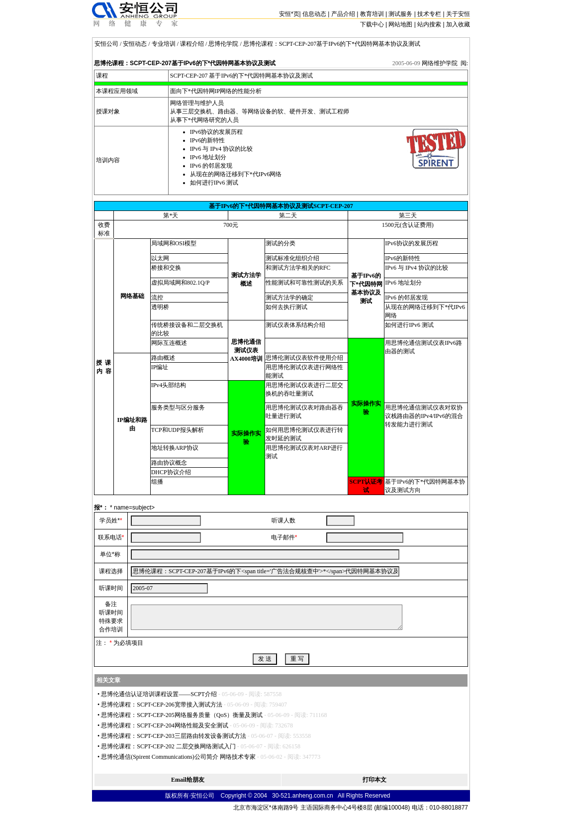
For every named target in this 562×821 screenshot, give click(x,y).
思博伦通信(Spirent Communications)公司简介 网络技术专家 (178, 756)
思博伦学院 (223, 43)
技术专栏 (429, 13)
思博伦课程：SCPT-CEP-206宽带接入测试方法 (161, 704)
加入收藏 (458, 24)
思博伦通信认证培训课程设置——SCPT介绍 (159, 694)
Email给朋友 (187, 779)
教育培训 (372, 13)
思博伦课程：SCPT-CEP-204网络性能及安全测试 (164, 725)
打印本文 (374, 779)
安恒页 (289, 13)
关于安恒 (458, 13)
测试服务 (400, 13)
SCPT (177, 75)
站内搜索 (429, 24)
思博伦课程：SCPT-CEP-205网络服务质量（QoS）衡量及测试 (182, 715)
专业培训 (164, 43)
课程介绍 (192, 43)
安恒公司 (106, 43)
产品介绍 (343, 13)
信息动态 (314, 13)
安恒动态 (135, 43)
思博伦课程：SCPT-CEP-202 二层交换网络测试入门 (168, 746)
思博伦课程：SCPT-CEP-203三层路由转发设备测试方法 (173, 735)
